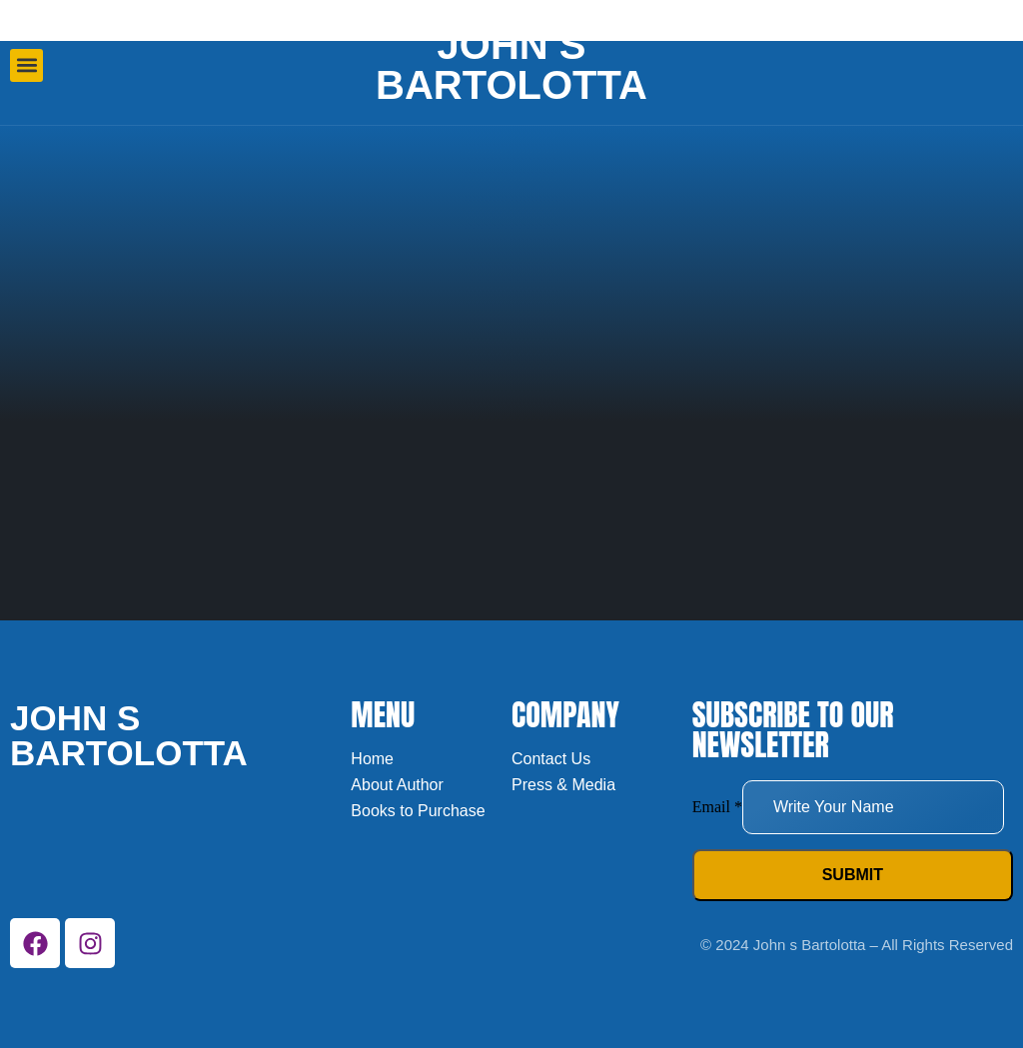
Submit (852, 874)
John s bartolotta (511, 65)
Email (717, 806)
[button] (26, 65)
